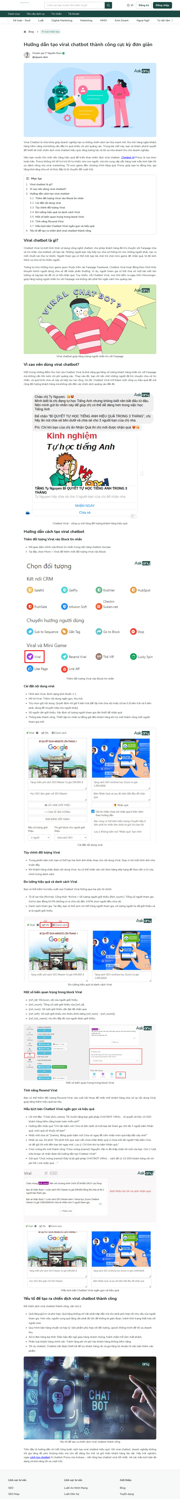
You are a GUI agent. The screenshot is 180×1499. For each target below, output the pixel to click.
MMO (103, 20)
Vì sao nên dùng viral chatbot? (48, 189)
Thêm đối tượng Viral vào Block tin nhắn (59, 198)
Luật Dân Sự (71, 1494)
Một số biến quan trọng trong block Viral (59, 217)
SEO (10, 1488)
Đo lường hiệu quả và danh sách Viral (57, 212)
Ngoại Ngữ (143, 20)
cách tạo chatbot (40, 1457)
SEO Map (13, 1494)
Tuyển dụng (127, 1494)
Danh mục (14, 14)
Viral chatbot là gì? (41, 184)
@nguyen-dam (40, 57)
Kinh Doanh (122, 20)
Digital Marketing (62, 20)
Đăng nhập (162, 5)
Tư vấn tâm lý (165, 20)
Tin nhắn (56, 14)
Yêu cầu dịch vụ (36, 14)
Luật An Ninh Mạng (76, 1488)
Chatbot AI (127, 157)
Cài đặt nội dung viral (48, 203)
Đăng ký (144, 5)
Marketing (86, 20)
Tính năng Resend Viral (49, 221)
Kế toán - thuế (21, 20)
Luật (41, 20)
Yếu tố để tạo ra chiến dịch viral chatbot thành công (60, 231)
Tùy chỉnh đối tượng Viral (50, 207)
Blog (31, 31)
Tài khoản (73, 14)
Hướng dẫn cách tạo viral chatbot (49, 194)
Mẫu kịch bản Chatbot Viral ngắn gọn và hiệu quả (64, 226)
